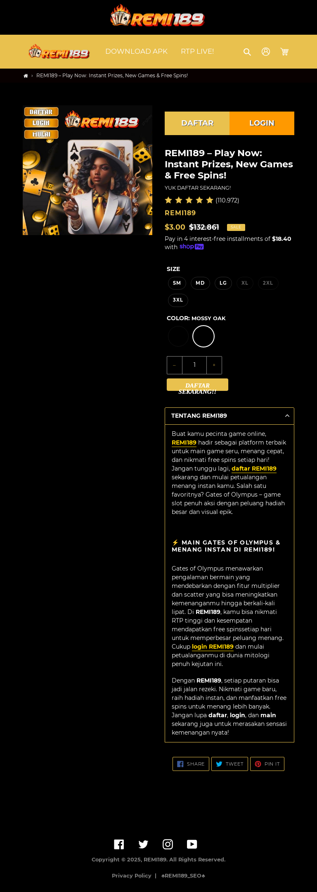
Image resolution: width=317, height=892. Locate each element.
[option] (178, 336)
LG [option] (223, 283)
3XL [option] (178, 300)
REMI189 (184, 442)
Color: (196, 318)
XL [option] (244, 283)
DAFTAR (197, 123)
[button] (248, 51)
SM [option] (177, 283)
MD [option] (200, 283)
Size (173, 269)
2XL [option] (268, 283)
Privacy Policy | (136, 876)
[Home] (26, 76)
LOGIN (261, 123)
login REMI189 (213, 646)
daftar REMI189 (254, 468)
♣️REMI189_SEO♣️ (183, 876)
